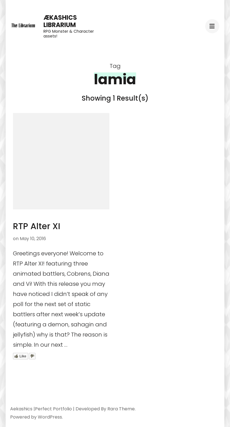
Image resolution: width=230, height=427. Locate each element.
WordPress (50, 417)
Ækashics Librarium (60, 21)
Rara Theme (121, 409)
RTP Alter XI (36, 226)
